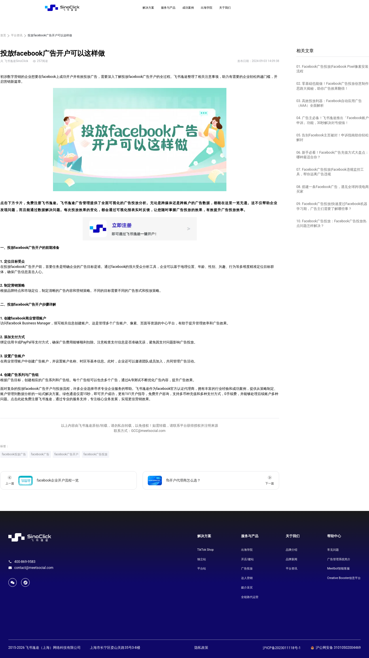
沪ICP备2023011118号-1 (281, 648)
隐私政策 (201, 648)
